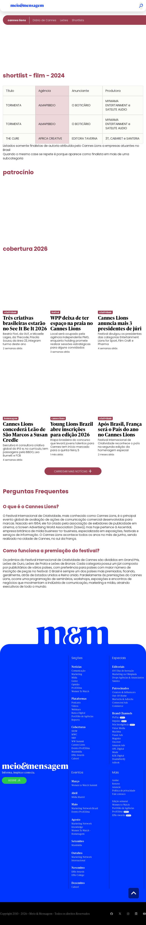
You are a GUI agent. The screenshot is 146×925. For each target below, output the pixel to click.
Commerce (117, 706)
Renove (116, 783)
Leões (64, 20)
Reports (75, 719)
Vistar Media (118, 728)
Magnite (116, 738)
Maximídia (76, 751)
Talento (116, 681)
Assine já (14, 780)
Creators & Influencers (124, 692)
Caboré (75, 758)
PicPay (115, 717)
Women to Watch (121, 804)
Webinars (76, 709)
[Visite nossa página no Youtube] (144, 913)
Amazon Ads (118, 745)
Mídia (74, 677)
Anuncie (116, 787)
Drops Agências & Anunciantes (128, 677)
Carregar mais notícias (73, 471)
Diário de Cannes (44, 20)
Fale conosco (118, 794)
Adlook (115, 762)
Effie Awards (77, 755)
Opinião (75, 684)
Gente (74, 681)
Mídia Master (78, 797)
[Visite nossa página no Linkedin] (136, 913)
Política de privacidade (123, 790)
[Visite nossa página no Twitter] (120, 913)
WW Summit (77, 741)
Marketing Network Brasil (84, 808)
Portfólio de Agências (82, 716)
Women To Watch (80, 691)
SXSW (74, 731)
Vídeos (74, 706)
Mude (115, 752)
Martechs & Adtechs (122, 699)
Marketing (76, 674)
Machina (116, 731)
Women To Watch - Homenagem (81, 832)
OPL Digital (118, 748)
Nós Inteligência (120, 724)
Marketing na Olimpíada (124, 674)
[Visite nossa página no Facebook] (111, 913)
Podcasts (76, 702)
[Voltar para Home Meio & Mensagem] (31, 6)
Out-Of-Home (119, 695)
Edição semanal (120, 801)
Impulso (116, 721)
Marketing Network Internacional (81, 858)
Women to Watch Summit (84, 785)
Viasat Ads (117, 735)
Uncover (116, 742)
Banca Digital (78, 713)
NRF (73, 738)
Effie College (77, 875)
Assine (115, 780)
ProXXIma (76, 688)
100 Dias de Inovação (123, 670)
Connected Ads (120, 702)
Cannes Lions (17, 20)
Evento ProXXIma (80, 748)
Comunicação (78, 670)
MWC (74, 734)
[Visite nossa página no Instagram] (128, 913)
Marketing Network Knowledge (81, 825)
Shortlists (78, 20)
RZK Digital (118, 755)
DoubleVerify (118, 759)
